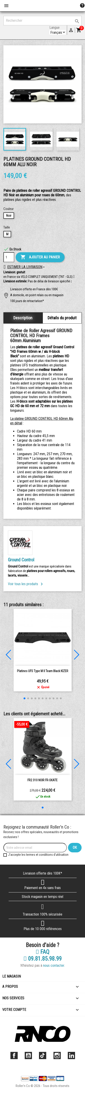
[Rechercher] (42, 20)
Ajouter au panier (40, 257)
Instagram (57, 1055)
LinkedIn (71, 1055)
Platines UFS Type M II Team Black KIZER (42, 671)
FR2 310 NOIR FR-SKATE (42, 780)
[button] (71, 282)
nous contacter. (54, 965)
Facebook (14, 1055)
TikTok (42, 1055)
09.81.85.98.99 (42, 959)
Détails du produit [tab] (62, 317)
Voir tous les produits (26, 584)
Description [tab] (22, 317)
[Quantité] (8, 257)
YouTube (28, 1055)
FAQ (42, 952)
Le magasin (11, 976)
